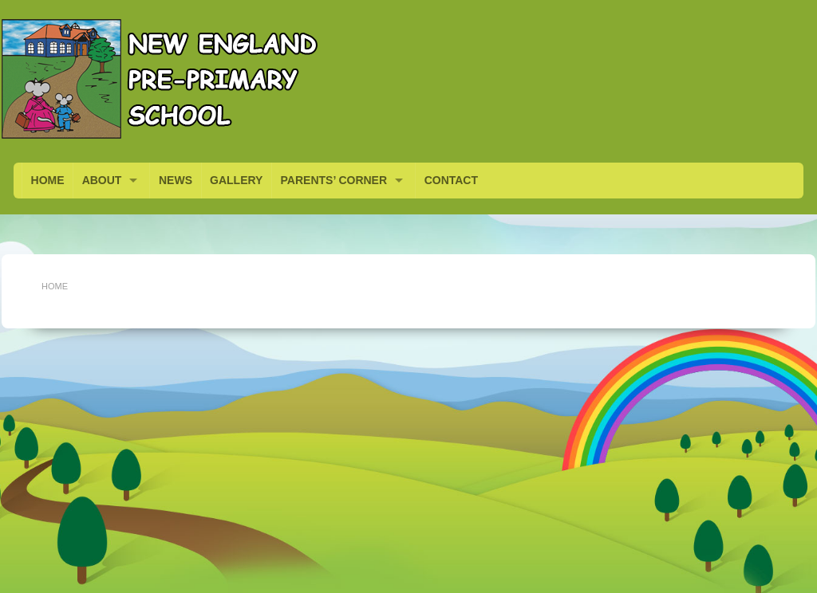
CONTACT (451, 180)
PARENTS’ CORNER (334, 180)
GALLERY (236, 180)
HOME (48, 180)
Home (54, 286)
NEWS (175, 180)
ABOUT (102, 180)
